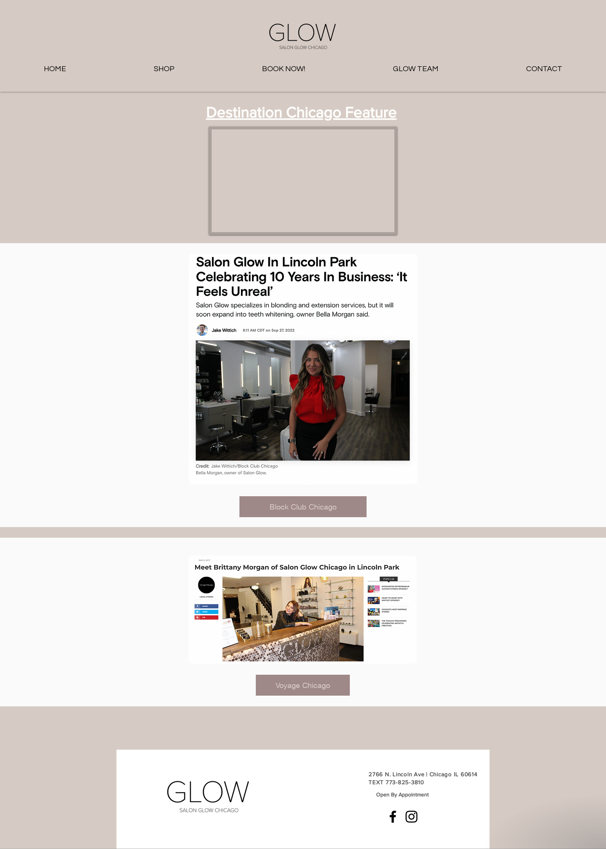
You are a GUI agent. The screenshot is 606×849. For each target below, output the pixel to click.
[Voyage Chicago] (303, 685)
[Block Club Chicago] (303, 506)
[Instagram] (411, 817)
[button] (283, 69)
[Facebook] (393, 817)
